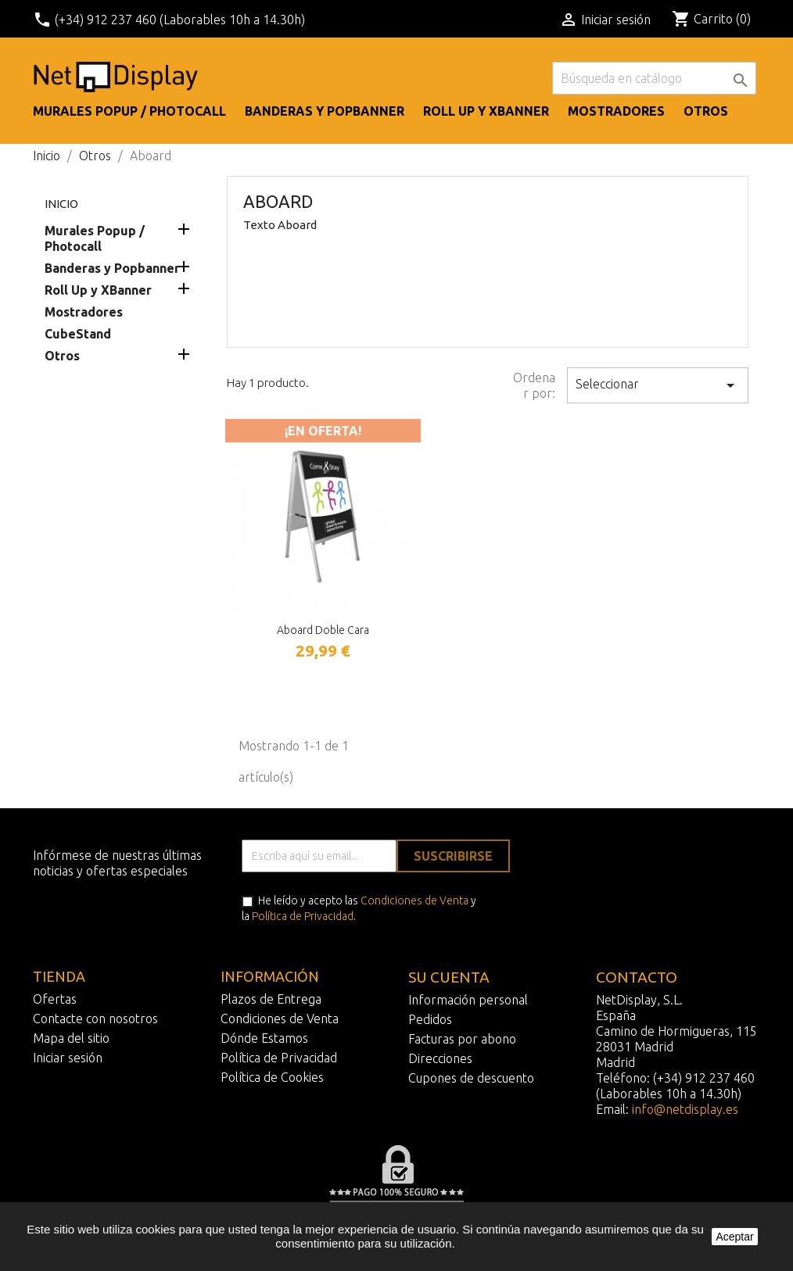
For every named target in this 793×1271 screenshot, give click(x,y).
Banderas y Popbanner (324, 111)
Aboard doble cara (323, 630)
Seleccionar (658, 385)
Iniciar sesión (67, 1058)
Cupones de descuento (471, 1078)
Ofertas (55, 999)
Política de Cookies (272, 1077)
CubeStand (78, 334)
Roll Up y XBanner (486, 111)
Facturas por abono (462, 1039)
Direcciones (440, 1058)
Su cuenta (449, 977)
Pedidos (430, 1019)
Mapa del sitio (71, 1038)
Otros (706, 111)
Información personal (468, 1000)
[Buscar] (654, 78)
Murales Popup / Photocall (129, 111)
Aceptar (734, 1236)
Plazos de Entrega (271, 999)
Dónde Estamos (264, 1038)
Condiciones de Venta (414, 900)
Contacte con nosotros (95, 1018)
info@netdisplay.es (685, 1109)
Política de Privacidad (302, 916)
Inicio (61, 203)
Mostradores (616, 111)
